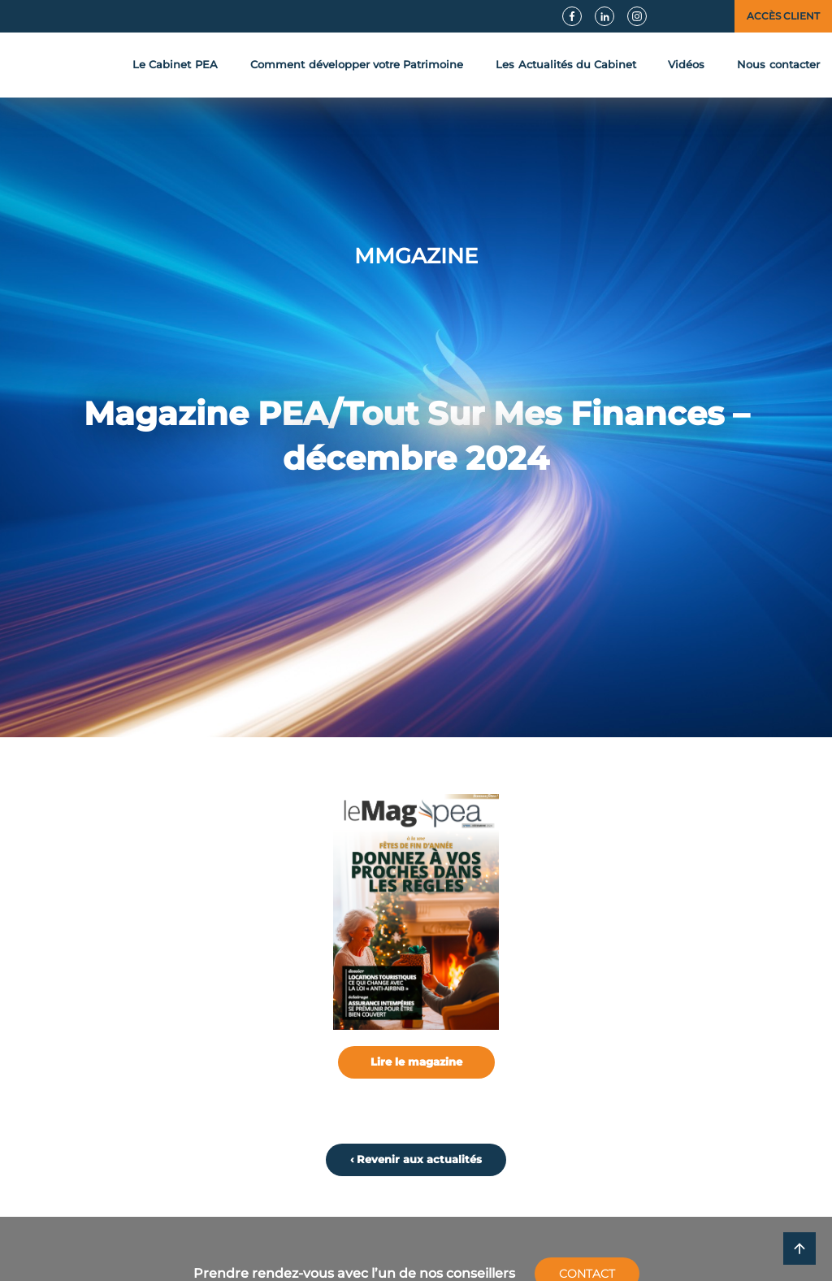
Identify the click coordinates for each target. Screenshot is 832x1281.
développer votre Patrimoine (356, 65)
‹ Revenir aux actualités (416, 1159)
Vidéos (686, 65)
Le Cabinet (175, 65)
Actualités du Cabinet (566, 65)
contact (778, 65)
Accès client (783, 16)
